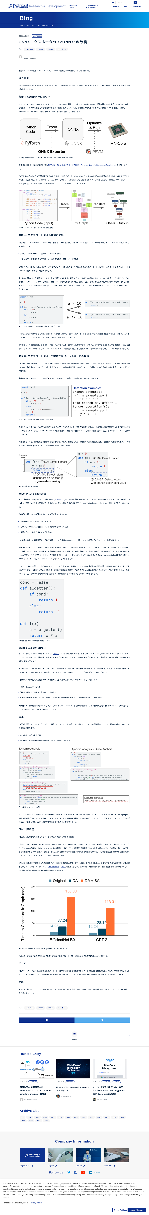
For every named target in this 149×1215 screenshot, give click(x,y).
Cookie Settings (120, 1210)
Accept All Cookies (137, 1210)
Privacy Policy (35, 1203)
